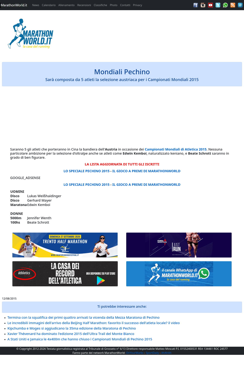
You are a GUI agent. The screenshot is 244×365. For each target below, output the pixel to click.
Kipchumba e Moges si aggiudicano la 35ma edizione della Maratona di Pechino (71, 328)
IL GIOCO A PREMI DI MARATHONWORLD (146, 171)
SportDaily (152, 353)
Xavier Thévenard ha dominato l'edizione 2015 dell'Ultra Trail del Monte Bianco (70, 333)
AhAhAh (166, 353)
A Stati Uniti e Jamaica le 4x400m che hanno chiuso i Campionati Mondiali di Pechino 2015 (79, 339)
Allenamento (66, 5)
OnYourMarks (135, 353)
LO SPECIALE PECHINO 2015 (86, 171)
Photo (113, 5)
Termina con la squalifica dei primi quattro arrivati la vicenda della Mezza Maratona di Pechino (83, 317)
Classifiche (100, 5)
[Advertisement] (152, 34)
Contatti (125, 5)
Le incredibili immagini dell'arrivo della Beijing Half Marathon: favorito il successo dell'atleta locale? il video (93, 323)
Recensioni (84, 5)
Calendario (49, 5)
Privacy (137, 5)
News (35, 5)
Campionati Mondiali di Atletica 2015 (176, 149)
